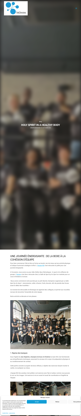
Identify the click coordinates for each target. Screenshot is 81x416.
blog (40, 121)
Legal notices (12, 413)
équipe (19, 274)
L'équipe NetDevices (35, 127)
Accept (37, 402)
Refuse (57, 402)
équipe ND (41, 265)
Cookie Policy (5, 413)
